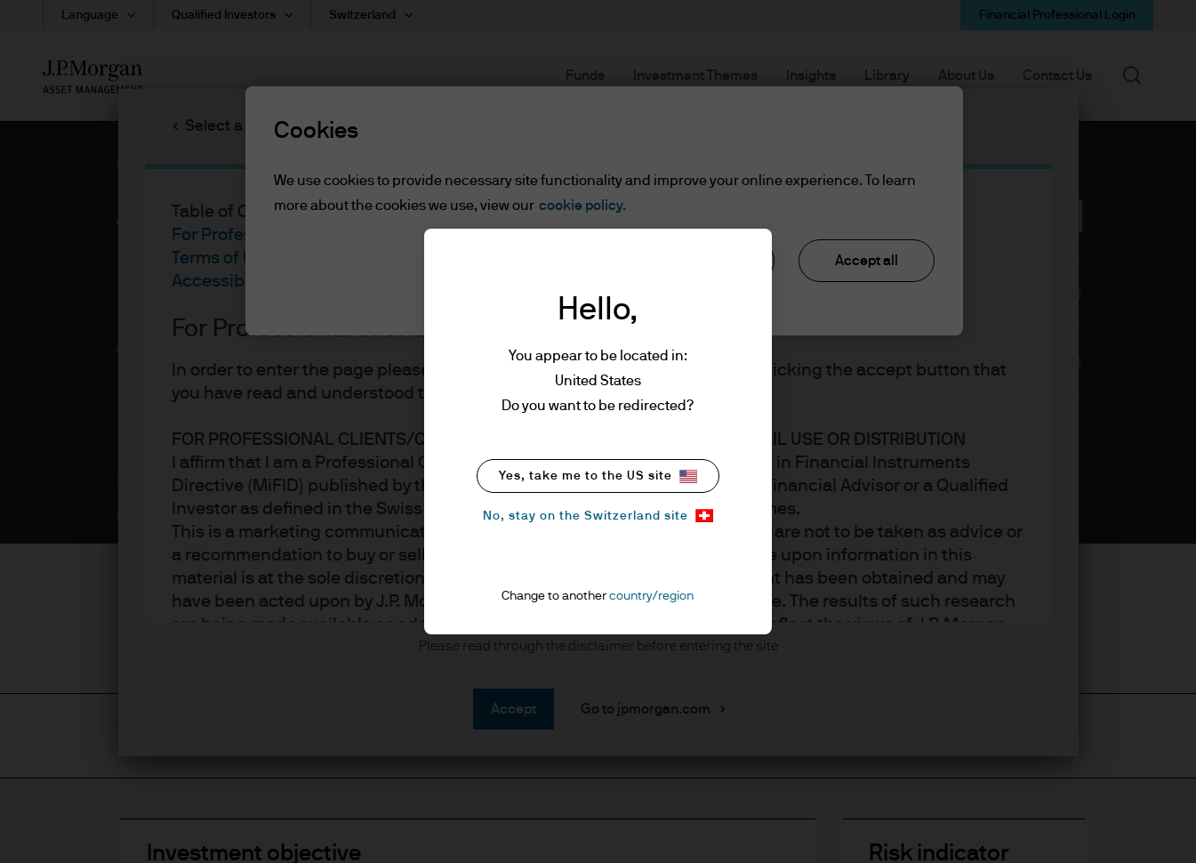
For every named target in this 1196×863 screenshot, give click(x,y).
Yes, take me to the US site (598, 476)
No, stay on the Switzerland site (598, 515)
